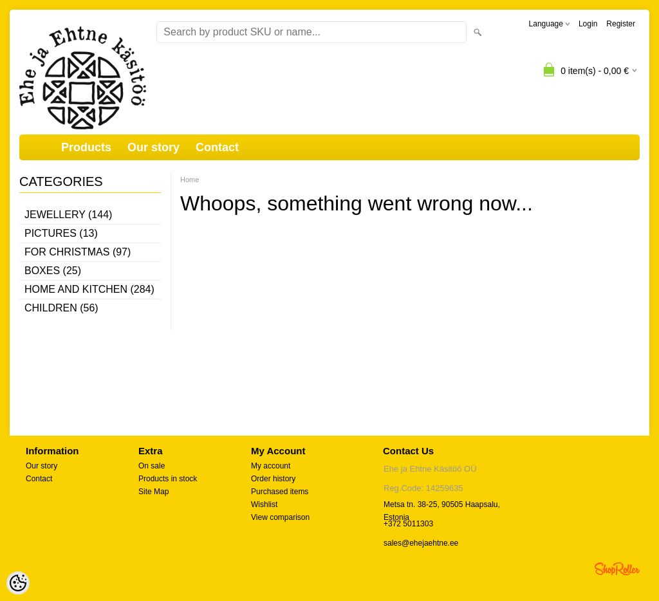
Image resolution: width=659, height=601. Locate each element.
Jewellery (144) (68, 214)
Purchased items (279, 491)
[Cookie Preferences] (18, 583)
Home (189, 179)
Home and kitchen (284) (89, 289)
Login (588, 23)
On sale (151, 465)
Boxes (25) (52, 270)
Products (86, 147)
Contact (217, 147)
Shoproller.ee (617, 568)
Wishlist (264, 504)
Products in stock (167, 478)
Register (620, 23)
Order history (273, 478)
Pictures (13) (61, 233)
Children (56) (61, 307)
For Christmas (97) (77, 251)
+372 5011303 (408, 523)
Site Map (153, 491)
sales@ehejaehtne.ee (421, 543)
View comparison (280, 517)
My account (270, 465)
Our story (153, 147)
